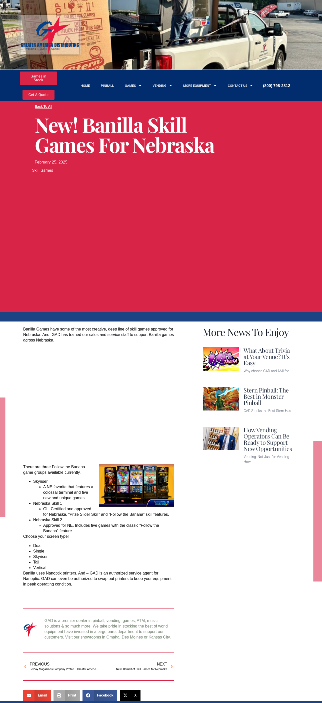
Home (85, 86)
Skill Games (42, 170)
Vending (162, 86)
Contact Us (240, 86)
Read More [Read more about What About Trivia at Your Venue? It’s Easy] (253, 378)
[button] (37, 695)
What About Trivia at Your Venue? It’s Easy (267, 356)
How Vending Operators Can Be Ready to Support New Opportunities (268, 439)
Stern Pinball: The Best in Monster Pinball (266, 396)
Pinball (107, 86)
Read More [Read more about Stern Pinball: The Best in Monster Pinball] (253, 418)
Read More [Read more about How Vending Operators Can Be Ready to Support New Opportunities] (253, 469)
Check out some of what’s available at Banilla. (65, 593)
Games (133, 86)
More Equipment (200, 86)
